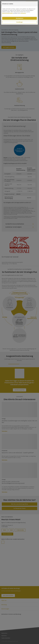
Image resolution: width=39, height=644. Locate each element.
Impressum (23, 13)
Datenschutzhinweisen (7, 13)
